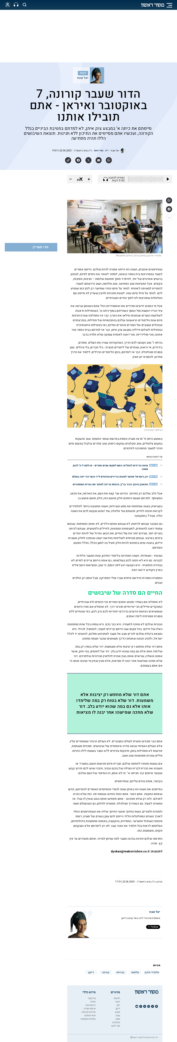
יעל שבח (82, 78)
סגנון (118, 1019)
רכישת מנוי (90, 1005)
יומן (118, 1005)
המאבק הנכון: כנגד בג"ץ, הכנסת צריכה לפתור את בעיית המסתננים (110, 484)
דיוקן (118, 1008)
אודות (93, 1001)
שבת (118, 1015)
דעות (83, 73)
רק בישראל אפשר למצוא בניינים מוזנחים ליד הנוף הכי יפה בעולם (110, 477)
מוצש (117, 1012)
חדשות (117, 998)
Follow (153, 927)
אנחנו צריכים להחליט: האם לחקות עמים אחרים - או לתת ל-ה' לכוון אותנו (110, 467)
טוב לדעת (115, 1026)
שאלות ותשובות (88, 1019)
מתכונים (116, 1022)
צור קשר (92, 998)
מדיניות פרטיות (89, 1012)
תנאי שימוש (90, 1015)
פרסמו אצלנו (90, 1008)
